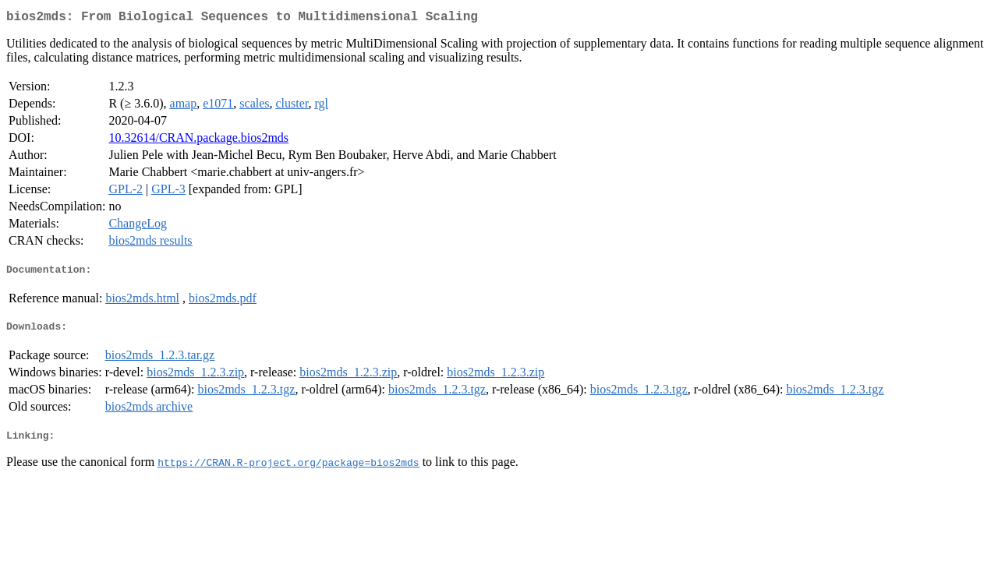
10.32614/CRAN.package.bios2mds (198, 140)
